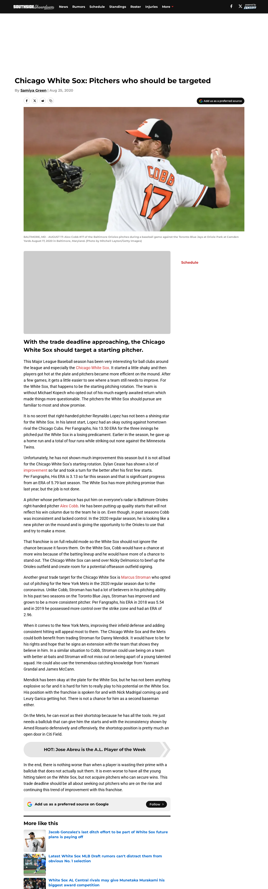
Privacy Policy (143, 876)
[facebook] (231, 6)
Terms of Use (185, 876)
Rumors (78, 7)
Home (28, 837)
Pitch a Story (82, 876)
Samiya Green (33, 90)
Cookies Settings (188, 884)
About (29, 868)
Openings (79, 868)
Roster (135, 7)
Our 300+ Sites (186, 868)
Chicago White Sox (92, 367)
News (63, 7)
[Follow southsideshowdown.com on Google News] (156, 804)
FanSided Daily (37, 876)
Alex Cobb (69, 506)
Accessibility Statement (92, 884)
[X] (240, 6)
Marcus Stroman (136, 577)
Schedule (97, 7)
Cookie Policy (232, 876)
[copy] (51, 101)
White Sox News (51, 837)
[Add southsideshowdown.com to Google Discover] (220, 101)
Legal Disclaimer (38, 884)
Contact (138, 868)
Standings (117, 7)
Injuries (151, 7)
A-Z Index (139, 884)
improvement (35, 470)
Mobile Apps (232, 868)
